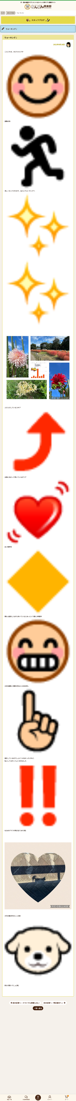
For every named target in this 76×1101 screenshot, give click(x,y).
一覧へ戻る (38, 1008)
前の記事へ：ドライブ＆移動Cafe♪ (26, 1003)
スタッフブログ (10, 13)
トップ (2, 13)
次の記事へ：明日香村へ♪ (53, 1003)
